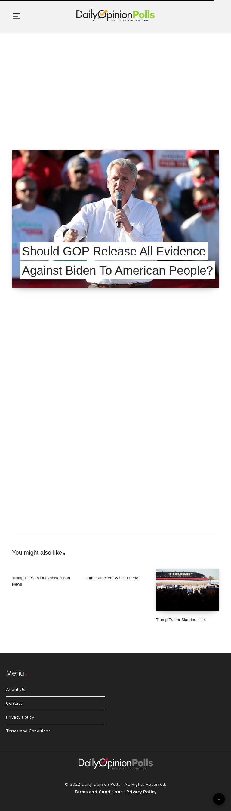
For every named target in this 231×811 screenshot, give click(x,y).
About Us (15, 689)
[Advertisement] (115, 84)
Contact (14, 703)
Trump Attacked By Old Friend (111, 578)
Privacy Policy (20, 717)
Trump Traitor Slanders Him (181, 619)
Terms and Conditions (28, 731)
